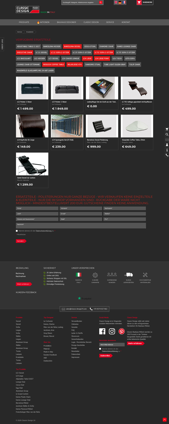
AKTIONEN (43, 22)
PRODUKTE (24, 22)
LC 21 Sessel (41, 52)
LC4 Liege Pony (102, 58)
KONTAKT (126, 22)
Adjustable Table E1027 (24, 379)
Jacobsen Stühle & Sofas (25, 406)
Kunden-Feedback (50, 355)
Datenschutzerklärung (43, 231)
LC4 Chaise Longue (70, 58)
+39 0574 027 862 (100, 309)
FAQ (72, 330)
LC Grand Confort (22, 394)
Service (19, 32)
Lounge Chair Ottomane (28, 64)
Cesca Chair (20, 385)
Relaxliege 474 (75, 64)
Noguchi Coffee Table (53, 64)
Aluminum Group (22, 342)
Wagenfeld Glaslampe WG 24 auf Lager (35, 70)
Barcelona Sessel (72, 46)
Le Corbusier (48, 321)
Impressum (75, 357)
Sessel (18, 321)
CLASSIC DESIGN (91, 22)
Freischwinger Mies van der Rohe (28, 412)
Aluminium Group (22, 391)
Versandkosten (76, 321)
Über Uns (47, 342)
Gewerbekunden (77, 339)
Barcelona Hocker (51, 46)
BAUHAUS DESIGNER (66, 22)
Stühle (18, 336)
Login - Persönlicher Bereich (81, 342)
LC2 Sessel (20, 373)
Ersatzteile (29, 32)
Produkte (19, 317)
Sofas (18, 327)
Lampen (19, 354)
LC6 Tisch (117, 58)
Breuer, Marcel (49, 336)
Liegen (18, 330)
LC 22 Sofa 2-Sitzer (60, 52)
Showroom (75, 336)
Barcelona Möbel (22, 403)
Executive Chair (24, 52)
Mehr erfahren (23, 284)
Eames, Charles (49, 324)
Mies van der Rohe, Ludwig (53, 327)
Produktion (47, 346)
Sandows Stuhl (92, 64)
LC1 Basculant (24, 58)
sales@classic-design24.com (76, 309)
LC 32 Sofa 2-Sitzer (104, 52)
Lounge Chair (20, 382)
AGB (45, 358)
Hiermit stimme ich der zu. (35, 231)
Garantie (74, 327)
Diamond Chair (106, 46)
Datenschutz (75, 354)
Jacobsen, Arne (49, 330)
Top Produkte (21, 369)
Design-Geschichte (78, 345)
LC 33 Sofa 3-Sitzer (126, 52)
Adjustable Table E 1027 (28, 46)
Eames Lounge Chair (126, 46)
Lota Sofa (130, 58)
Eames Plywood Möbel (24, 409)
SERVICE (110, 22)
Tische (18, 351)
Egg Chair (19, 388)
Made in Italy (48, 352)
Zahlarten (74, 324)
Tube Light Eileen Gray (114, 64)
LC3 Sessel (53, 58)
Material (47, 349)
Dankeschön (48, 361)
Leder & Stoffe (77, 333)
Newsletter (75, 351)
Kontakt (74, 348)
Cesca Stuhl (90, 46)
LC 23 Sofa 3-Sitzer (82, 52)
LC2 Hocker (39, 58)
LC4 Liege (87, 58)
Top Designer (48, 317)
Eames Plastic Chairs (23, 397)
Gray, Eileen (48, 333)
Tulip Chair (134, 64)
